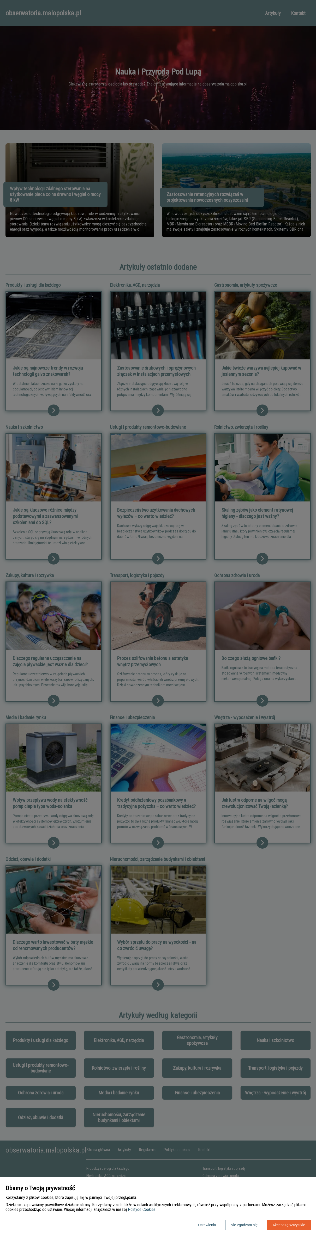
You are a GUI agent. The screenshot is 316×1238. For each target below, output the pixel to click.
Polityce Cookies (142, 1209)
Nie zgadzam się (244, 1225)
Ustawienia (207, 1225)
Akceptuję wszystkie (288, 1225)
